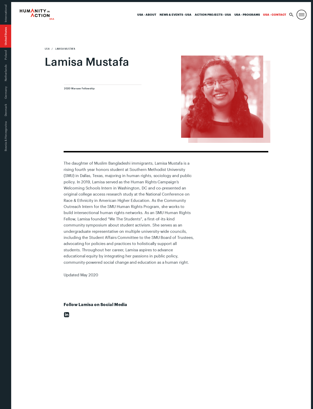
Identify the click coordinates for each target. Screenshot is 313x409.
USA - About (146, 14)
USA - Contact (274, 14)
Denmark (5, 110)
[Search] (291, 15)
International (5, 13)
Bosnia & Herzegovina (5, 136)
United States (5, 36)
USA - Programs (247, 14)
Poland (5, 55)
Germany (5, 92)
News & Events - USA (175, 14)
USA (47, 48)
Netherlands (5, 73)
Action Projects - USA (213, 14)
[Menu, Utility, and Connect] (301, 15)
